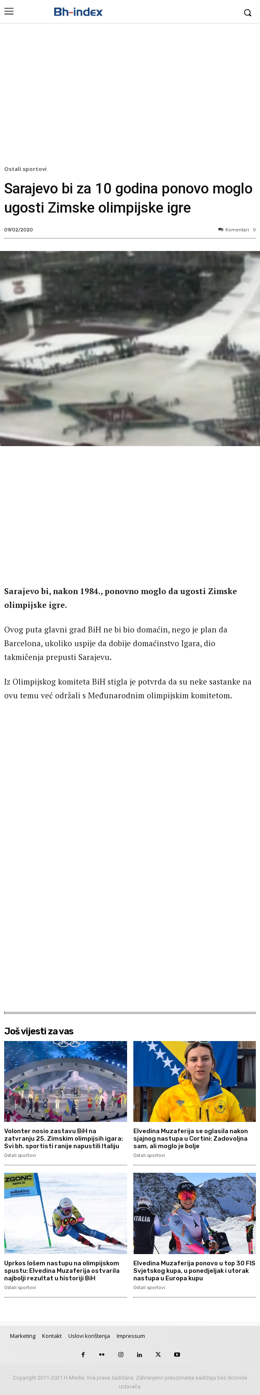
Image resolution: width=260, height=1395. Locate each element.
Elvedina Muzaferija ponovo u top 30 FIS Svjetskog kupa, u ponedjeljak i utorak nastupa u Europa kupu (194, 1271)
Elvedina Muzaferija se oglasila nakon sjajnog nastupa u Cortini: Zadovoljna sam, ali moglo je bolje (190, 1138)
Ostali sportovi (26, 169)
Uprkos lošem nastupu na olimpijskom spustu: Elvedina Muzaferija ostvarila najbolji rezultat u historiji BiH (62, 1271)
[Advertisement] (130, 96)
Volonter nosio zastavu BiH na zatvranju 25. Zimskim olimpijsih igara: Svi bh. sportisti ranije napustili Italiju (63, 1138)
